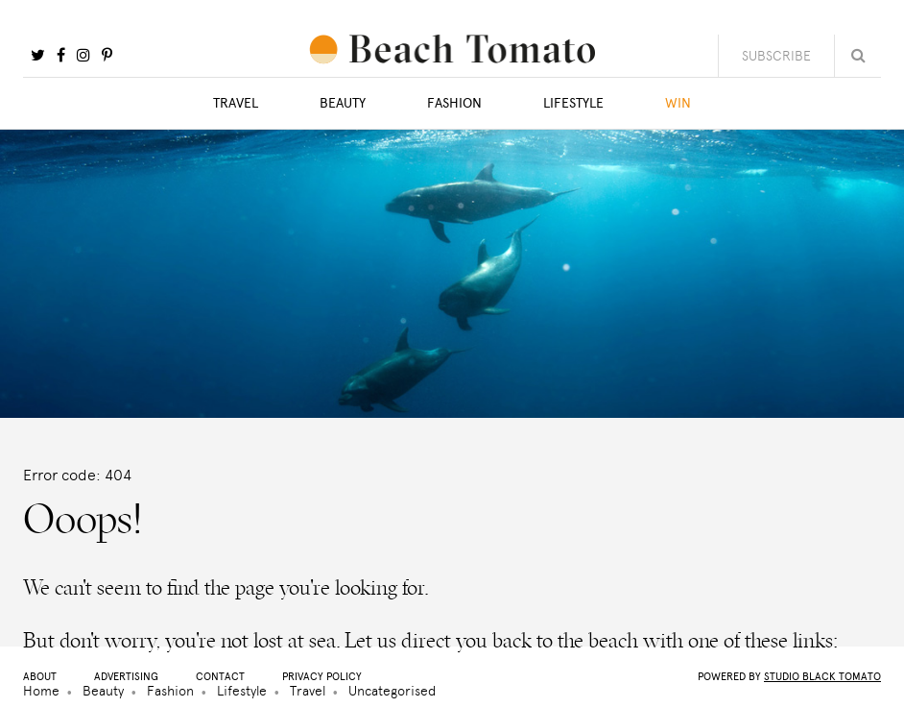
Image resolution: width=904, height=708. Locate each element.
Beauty (343, 103)
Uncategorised (392, 690)
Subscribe (776, 55)
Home (41, 690)
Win (678, 103)
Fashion (454, 103)
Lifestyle (573, 103)
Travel (235, 103)
